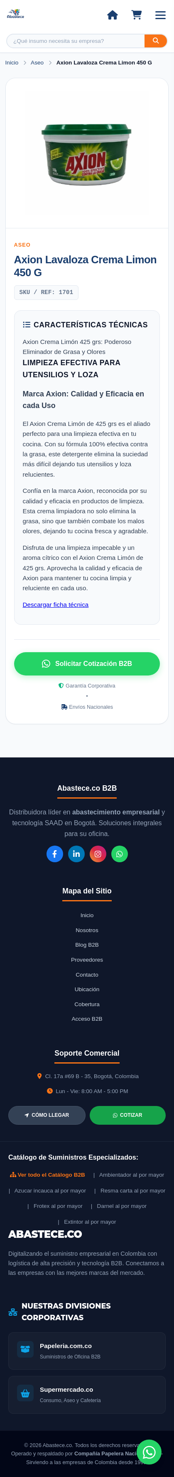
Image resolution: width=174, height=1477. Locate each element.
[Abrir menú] (160, 15)
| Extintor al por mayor (87, 1222)
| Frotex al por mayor (55, 1206)
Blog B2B (87, 945)
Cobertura (86, 1004)
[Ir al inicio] (112, 15)
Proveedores (87, 960)
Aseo (38, 62)
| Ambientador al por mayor (128, 1175)
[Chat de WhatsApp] (149, 1452)
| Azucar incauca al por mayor (47, 1191)
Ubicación (87, 989)
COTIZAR (127, 1115)
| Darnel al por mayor (119, 1206)
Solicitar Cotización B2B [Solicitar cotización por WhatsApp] (87, 663)
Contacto (87, 975)
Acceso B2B (86, 1019)
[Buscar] (156, 41)
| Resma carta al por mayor (129, 1191)
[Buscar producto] (76, 41)
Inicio (12, 62)
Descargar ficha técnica (56, 604)
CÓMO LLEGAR (47, 1115)
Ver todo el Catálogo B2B (47, 1175)
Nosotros (87, 930)
